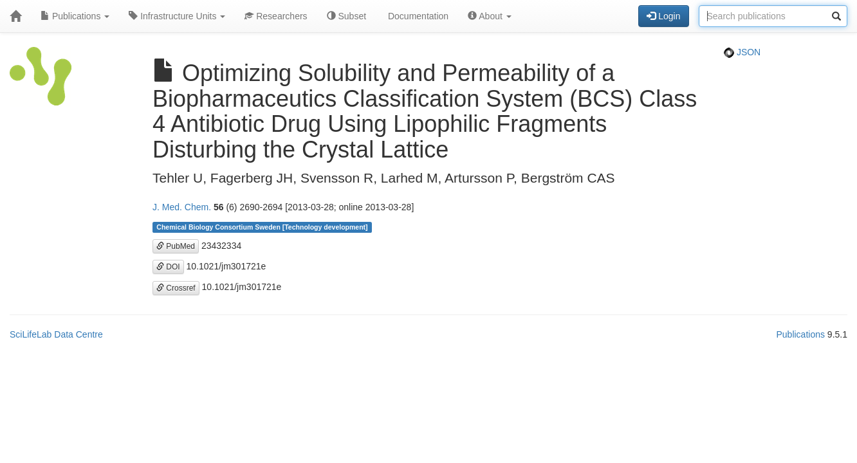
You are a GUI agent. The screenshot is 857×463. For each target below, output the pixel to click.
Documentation (416, 16)
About (489, 16)
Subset (346, 16)
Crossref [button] (176, 288)
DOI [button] (168, 266)
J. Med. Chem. (181, 207)
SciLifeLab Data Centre (56, 334)
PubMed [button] (175, 246)
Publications (75, 16)
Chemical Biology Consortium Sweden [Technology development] (261, 227)
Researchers (275, 16)
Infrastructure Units (177, 16)
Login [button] (663, 16)
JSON (742, 52)
